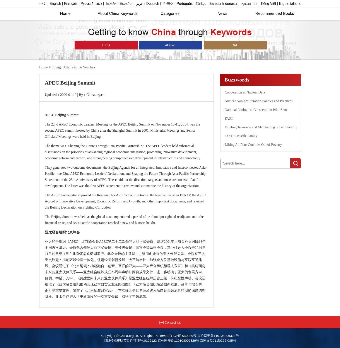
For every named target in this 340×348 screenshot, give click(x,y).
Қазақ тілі (249, 3)
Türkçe (201, 3)
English (55, 3)
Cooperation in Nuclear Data (245, 92)
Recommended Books (274, 13)
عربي (139, 3)
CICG (106, 45)
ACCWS (170, 45)
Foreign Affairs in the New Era (73, 67)
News (222, 13)
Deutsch (152, 3)
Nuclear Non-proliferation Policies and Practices (259, 101)
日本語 (111, 3)
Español (126, 3)
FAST (229, 118)
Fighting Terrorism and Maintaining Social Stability (261, 127)
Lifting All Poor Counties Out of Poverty (253, 144)
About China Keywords (118, 13)
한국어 (168, 3)
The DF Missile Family (241, 136)
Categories (170, 13)
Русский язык (91, 3)
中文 (42, 3)
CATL (235, 45)
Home (65, 13)
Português (185, 3)
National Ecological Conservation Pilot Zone (256, 110)
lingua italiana (290, 3)
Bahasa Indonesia (223, 3)
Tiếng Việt (268, 3)
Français (70, 3)
